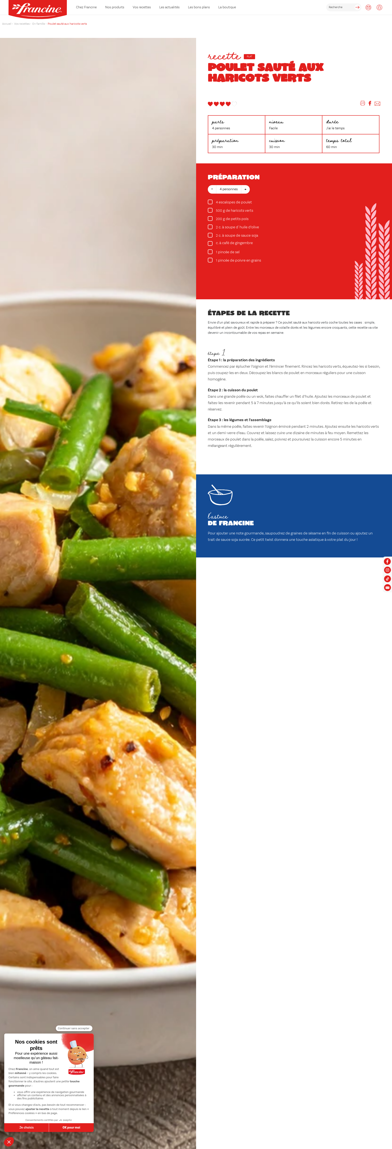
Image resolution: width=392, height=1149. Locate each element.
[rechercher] (343, 7)
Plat (249, 56)
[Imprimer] (362, 104)
